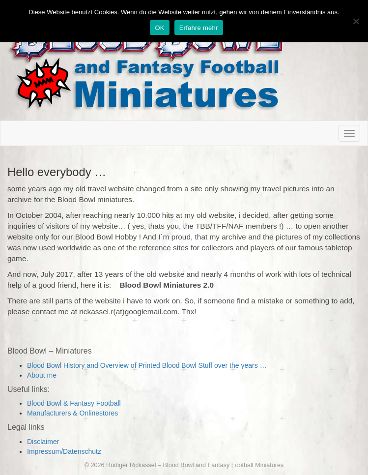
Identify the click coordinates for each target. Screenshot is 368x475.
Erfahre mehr (198, 27)
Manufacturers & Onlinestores (72, 413)
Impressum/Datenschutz (64, 451)
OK (159, 27)
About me (42, 375)
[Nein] (356, 21)
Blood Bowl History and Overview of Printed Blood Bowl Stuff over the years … (147, 365)
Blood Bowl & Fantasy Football (74, 403)
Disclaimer (43, 441)
